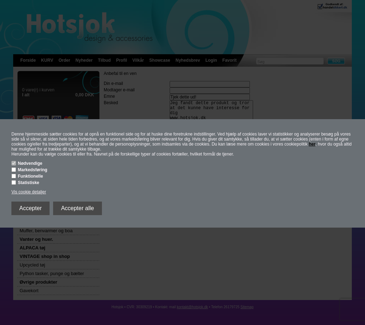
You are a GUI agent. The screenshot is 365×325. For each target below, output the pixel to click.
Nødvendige (30, 163)
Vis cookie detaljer (28, 191)
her (312, 144)
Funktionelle (30, 176)
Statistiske (28, 182)
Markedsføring (32, 169)
